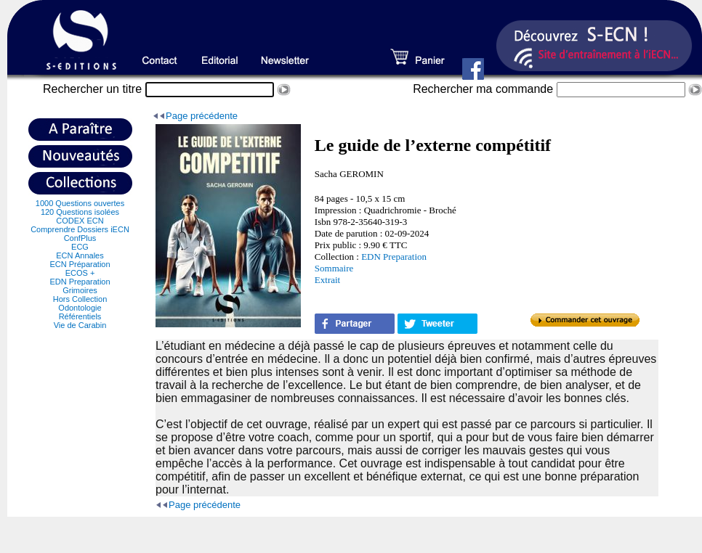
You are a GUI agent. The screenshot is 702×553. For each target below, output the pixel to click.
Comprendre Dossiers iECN (80, 229)
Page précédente (202, 115)
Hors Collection (80, 299)
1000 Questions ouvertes (80, 203)
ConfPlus (80, 238)
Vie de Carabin (80, 325)
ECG (80, 246)
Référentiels (80, 316)
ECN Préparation (79, 264)
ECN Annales (79, 255)
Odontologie (79, 307)
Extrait (327, 279)
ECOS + (80, 273)
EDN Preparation (79, 281)
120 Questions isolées (80, 212)
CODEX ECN (79, 220)
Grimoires (79, 290)
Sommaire (334, 268)
